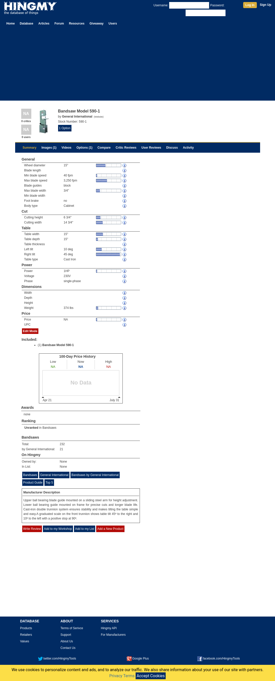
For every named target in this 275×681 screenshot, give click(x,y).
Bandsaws (49, 427)
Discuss (172, 147)
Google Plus (138, 658)
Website (99, 117)
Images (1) (48, 147)
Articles (43, 23)
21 (61, 449)
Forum (59, 23)
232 (62, 444)
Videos (66, 147)
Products (26, 628)
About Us (67, 641)
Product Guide (33, 482)
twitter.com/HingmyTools (57, 658)
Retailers (26, 635)
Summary (30, 147)
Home (10, 23)
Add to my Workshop (58, 529)
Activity (188, 147)
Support (66, 635)
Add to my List (84, 529)
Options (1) (84, 147)
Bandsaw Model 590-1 (58, 345)
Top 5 (49, 482)
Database (26, 23)
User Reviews (151, 147)
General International (54, 475)
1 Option (64, 128)
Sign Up (265, 5)
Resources (76, 23)
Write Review (32, 529)
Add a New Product (110, 529)
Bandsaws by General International (95, 475)
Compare (104, 147)
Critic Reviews (126, 147)
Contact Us (68, 648)
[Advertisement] (137, 65)
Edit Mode (30, 331)
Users (113, 23)
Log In (250, 5)
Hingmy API (109, 628)
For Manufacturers (113, 635)
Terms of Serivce (72, 628)
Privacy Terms (122, 675)
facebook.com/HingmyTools (218, 658)
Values (24, 641)
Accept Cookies (151, 675)
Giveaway (96, 23)
